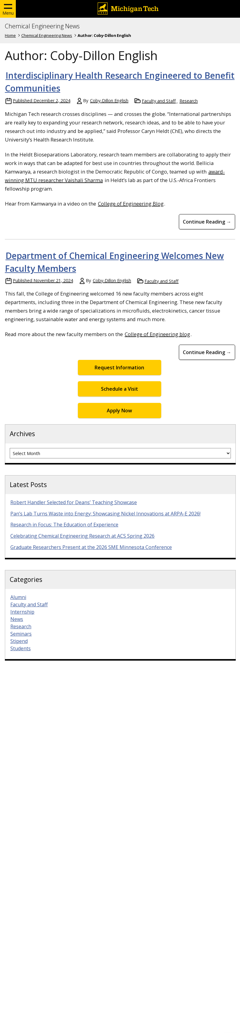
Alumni (18, 597)
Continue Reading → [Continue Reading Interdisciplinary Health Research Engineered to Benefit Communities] (207, 221)
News (16, 619)
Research (188, 101)
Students (20, 648)
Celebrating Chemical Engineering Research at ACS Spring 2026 (82, 536)
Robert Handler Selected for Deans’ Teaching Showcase (73, 502)
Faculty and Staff (159, 101)
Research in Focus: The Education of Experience (64, 524)
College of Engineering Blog (131, 203)
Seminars (21, 633)
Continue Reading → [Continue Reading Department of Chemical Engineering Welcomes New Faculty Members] (207, 352)
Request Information (119, 367)
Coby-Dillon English (109, 100)
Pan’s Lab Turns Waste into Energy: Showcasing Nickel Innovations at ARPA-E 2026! (105, 513)
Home (10, 35)
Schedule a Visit (119, 389)
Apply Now (119, 410)
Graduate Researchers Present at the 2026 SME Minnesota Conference (91, 547)
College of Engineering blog (157, 334)
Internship (22, 611)
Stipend (19, 641)
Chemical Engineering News (42, 26)
